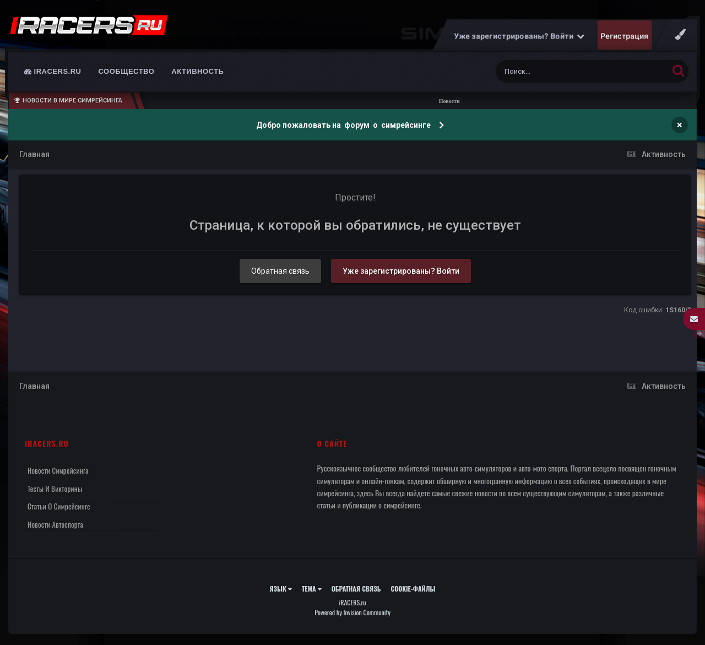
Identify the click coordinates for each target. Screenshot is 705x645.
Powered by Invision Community (352, 612)
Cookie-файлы (413, 588)
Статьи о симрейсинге (59, 506)
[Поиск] (561, 71)
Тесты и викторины (55, 488)
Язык (280, 588)
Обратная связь (280, 271)
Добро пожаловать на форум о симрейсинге (344, 125)
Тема (312, 588)
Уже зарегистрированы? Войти (519, 35)
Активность (197, 71)
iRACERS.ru (53, 71)
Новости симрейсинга (58, 470)
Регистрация (625, 35)
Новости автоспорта (55, 524)
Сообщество (127, 71)
